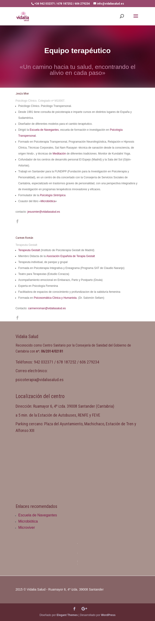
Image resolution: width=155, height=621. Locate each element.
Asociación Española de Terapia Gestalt (70, 256)
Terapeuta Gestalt (29, 250)
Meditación (59, 153)
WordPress (108, 615)
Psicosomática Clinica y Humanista (55, 297)
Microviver (26, 527)
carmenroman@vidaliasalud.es (47, 308)
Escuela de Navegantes (44, 129)
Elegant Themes (67, 615)
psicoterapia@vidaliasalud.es (40, 379)
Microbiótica (48, 201)
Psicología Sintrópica (52, 195)
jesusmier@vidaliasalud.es (43, 211)
